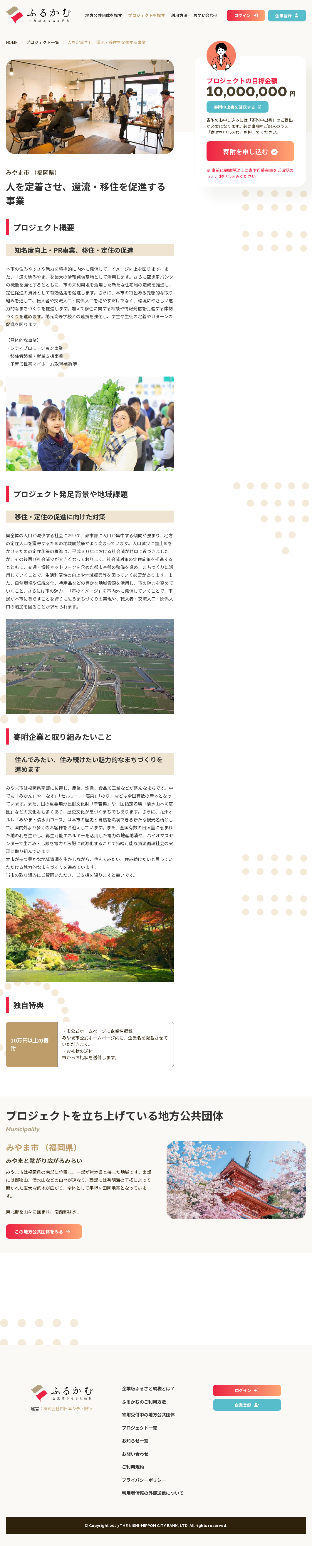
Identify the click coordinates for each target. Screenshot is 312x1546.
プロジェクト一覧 (42, 42)
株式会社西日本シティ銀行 (67, 1408)
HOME (12, 42)
